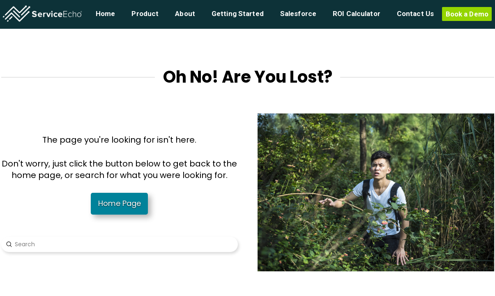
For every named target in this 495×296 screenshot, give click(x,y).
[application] (492, 294)
